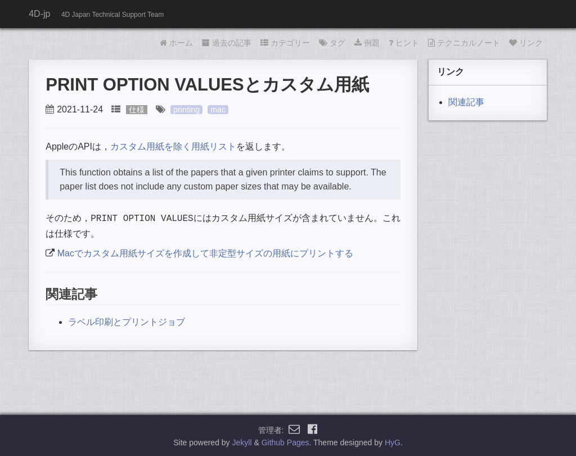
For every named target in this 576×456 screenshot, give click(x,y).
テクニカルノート (464, 42)
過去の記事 (226, 42)
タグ (332, 42)
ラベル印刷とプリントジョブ (126, 321)
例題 (367, 42)
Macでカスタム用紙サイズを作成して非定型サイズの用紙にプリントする (205, 252)
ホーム (176, 42)
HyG (392, 441)
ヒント (404, 42)
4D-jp (39, 14)
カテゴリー (285, 42)
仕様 (137, 109)
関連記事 (466, 102)
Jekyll (242, 441)
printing (186, 109)
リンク (526, 42)
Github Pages (285, 441)
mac (218, 109)
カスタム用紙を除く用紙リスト (173, 146)
